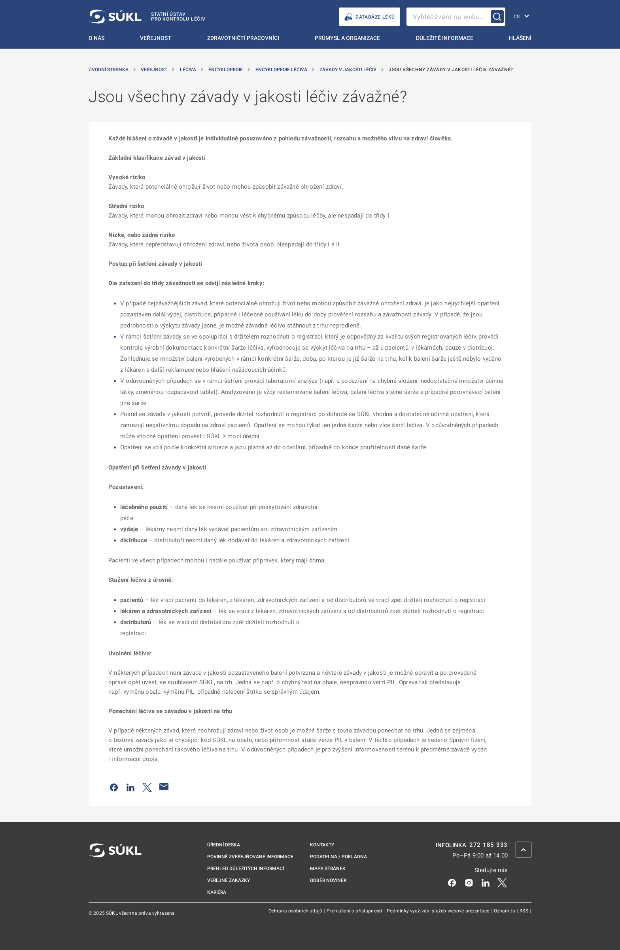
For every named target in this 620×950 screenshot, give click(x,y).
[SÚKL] (147, 16)
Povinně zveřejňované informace (250, 856)
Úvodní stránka (109, 69)
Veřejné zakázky (228, 880)
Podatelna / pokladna (338, 856)
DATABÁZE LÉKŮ (369, 17)
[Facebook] (451, 882)
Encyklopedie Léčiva (281, 69)
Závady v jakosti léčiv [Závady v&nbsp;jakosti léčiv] (348, 69)
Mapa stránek (328, 868)
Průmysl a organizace (347, 38)
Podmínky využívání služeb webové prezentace (439, 911)
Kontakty (322, 845)
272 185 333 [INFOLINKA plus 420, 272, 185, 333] (488, 845)
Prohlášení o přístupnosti (355, 911)
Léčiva (188, 69)
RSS (524, 911)
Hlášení (520, 38)
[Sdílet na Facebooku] (113, 786)
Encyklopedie (226, 69)
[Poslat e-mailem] (164, 786)
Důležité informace (444, 38)
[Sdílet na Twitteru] (147, 786)
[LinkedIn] (485, 882)
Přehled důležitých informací (245, 868)
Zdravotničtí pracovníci (243, 38)
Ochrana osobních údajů (295, 911)
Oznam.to (505, 911)
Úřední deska (223, 845)
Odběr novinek (328, 880)
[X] (502, 882)
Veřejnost (155, 38)
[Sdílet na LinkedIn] (130, 786)
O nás (96, 38)
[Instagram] (468, 882)
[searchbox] (455, 17)
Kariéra (216, 892)
